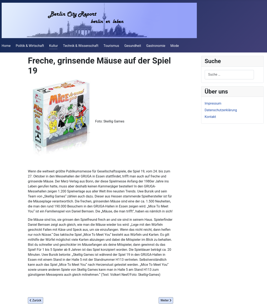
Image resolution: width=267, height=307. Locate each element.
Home (6, 46)
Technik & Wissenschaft (80, 46)
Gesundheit (132, 46)
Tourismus (111, 46)
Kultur (53, 46)
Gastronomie (155, 46)
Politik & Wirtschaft (30, 46)
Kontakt (210, 117)
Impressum (213, 103)
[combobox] (229, 74)
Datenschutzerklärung (221, 110)
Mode (174, 46)
